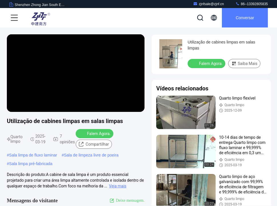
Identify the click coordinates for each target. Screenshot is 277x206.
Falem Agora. (95, 133)
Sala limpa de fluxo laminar (33, 155)
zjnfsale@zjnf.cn (208, 4)
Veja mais (118, 186)
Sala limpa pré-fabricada (31, 163)
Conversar (245, 17)
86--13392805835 (251, 4)
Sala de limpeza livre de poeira (91, 155)
